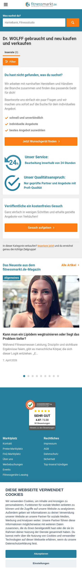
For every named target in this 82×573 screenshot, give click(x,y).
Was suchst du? (12, 15)
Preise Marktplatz (13, 448)
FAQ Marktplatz (12, 453)
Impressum (50, 443)
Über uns (8, 459)
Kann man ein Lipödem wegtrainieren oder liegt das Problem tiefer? (41, 336)
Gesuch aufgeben (39, 227)
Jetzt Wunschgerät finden (40, 141)
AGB (46, 448)
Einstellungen (41, 563)
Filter (10, 61)
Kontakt (7, 443)
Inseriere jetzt (46, 245)
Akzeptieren (41, 553)
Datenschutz (51, 453)
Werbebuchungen (13, 464)
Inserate (11, 52)
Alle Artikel (68, 265)
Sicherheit (49, 459)
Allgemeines (11, 277)
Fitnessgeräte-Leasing (15, 474)
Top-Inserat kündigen (56, 464)
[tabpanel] (41, 320)
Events (6, 469)
